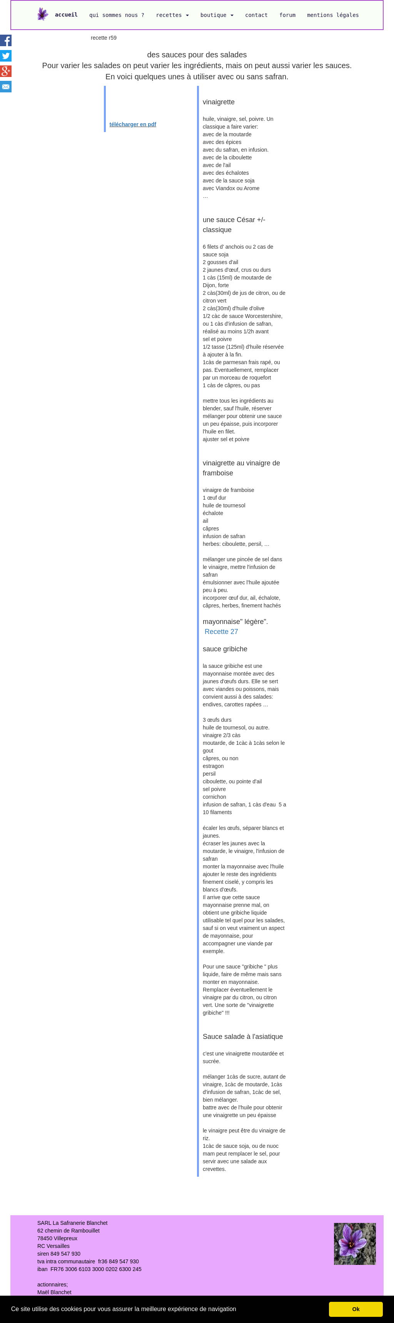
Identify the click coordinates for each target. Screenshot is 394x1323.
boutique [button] (217, 15)
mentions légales (333, 15)
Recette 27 (221, 632)
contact (256, 15)
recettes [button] (172, 15)
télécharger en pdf (133, 124)
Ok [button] (356, 1309)
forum (287, 15)
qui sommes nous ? (116, 15)
